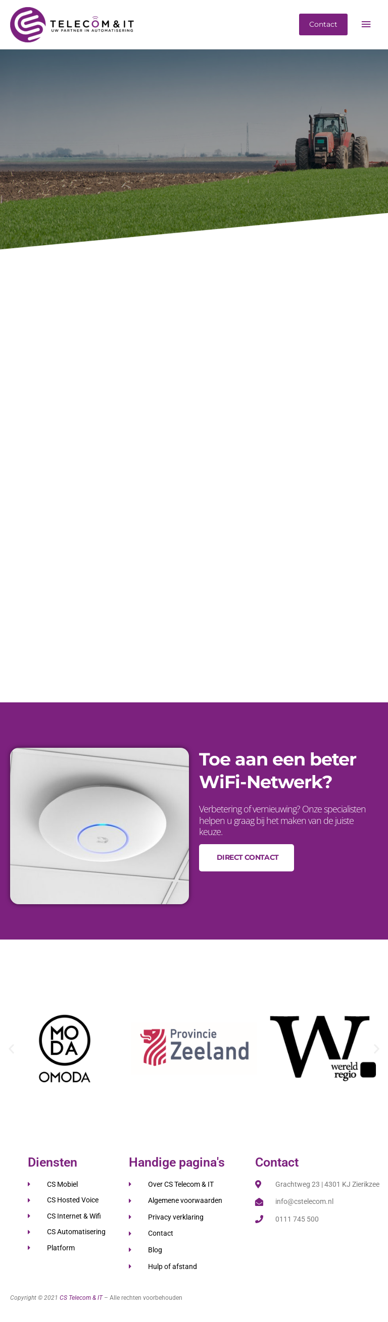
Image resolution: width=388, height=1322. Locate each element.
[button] (11, 1048)
